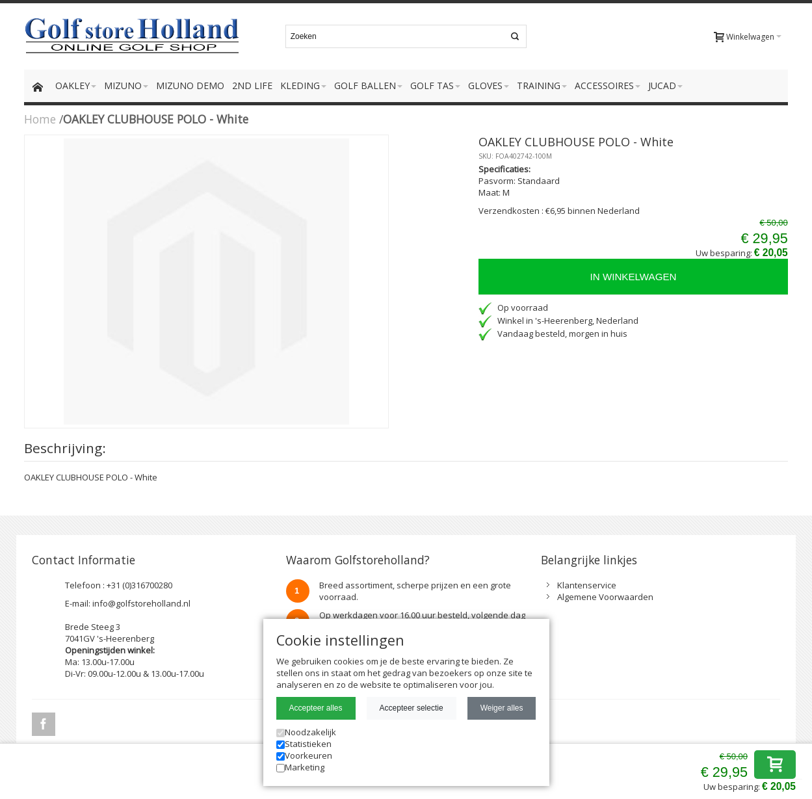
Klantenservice (586, 585)
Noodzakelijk (306, 732)
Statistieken (304, 744)
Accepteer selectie (411, 708)
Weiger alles (501, 708)
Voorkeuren (304, 755)
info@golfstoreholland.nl (141, 603)
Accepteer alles (316, 708)
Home (40, 119)
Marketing (300, 767)
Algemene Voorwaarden (605, 597)
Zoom (206, 282)
